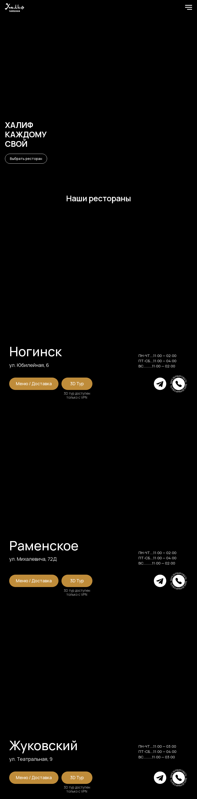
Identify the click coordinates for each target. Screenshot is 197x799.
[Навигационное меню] (188, 7)
